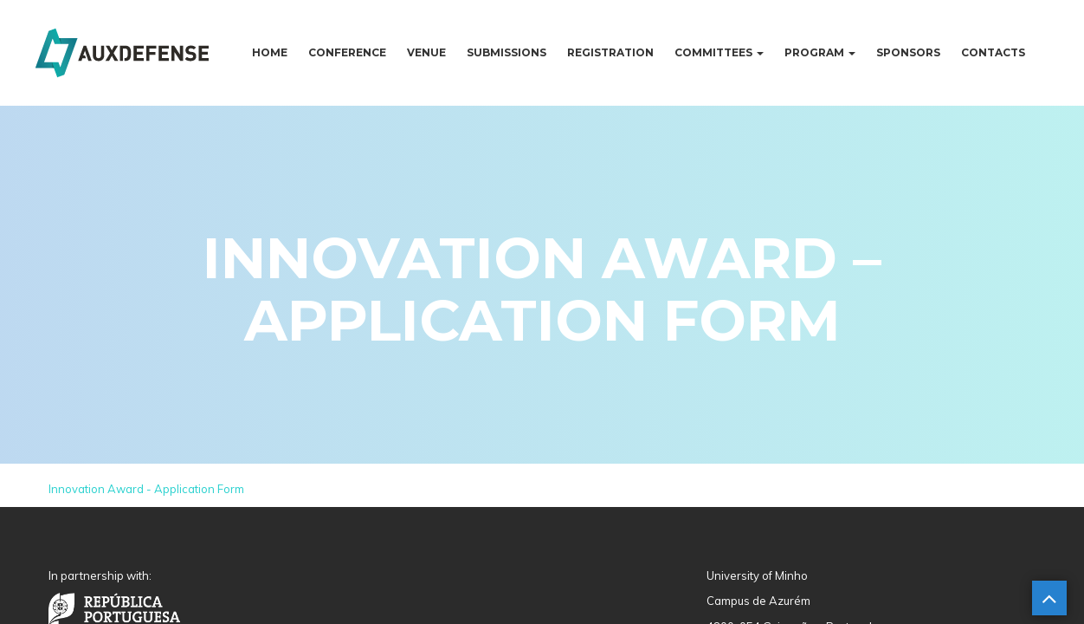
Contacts (993, 52)
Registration (610, 52)
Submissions (506, 52)
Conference (347, 52)
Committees (719, 52)
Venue (426, 52)
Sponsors (908, 52)
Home (269, 52)
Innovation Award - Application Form (146, 489)
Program (819, 52)
